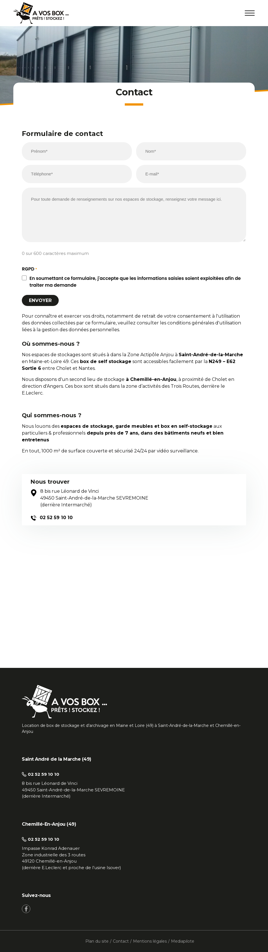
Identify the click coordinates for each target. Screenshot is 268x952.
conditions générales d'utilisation (204, 323)
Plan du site (97, 941)
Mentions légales (150, 941)
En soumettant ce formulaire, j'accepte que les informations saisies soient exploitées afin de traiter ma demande (135, 281)
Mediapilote (182, 941)
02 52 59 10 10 (51, 517)
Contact (121, 941)
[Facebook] (26, 909)
